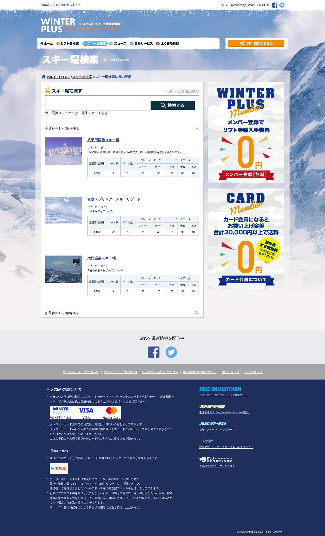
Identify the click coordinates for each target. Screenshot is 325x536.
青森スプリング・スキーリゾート (114, 199)
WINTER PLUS (58, 77)
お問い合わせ (230, 372)
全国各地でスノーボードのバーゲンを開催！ (224, 412)
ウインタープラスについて (80, 372)
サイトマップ (253, 372)
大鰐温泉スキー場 (101, 258)
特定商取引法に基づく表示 (160, 372)
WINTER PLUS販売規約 (120, 372)
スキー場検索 (82, 77)
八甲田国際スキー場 (103, 140)
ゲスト (70, 5)
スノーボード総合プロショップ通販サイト (223, 394)
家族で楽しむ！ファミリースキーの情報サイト (226, 447)
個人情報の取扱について (199, 372)
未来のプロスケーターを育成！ (217, 466)
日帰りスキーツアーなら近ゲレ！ (218, 429)
